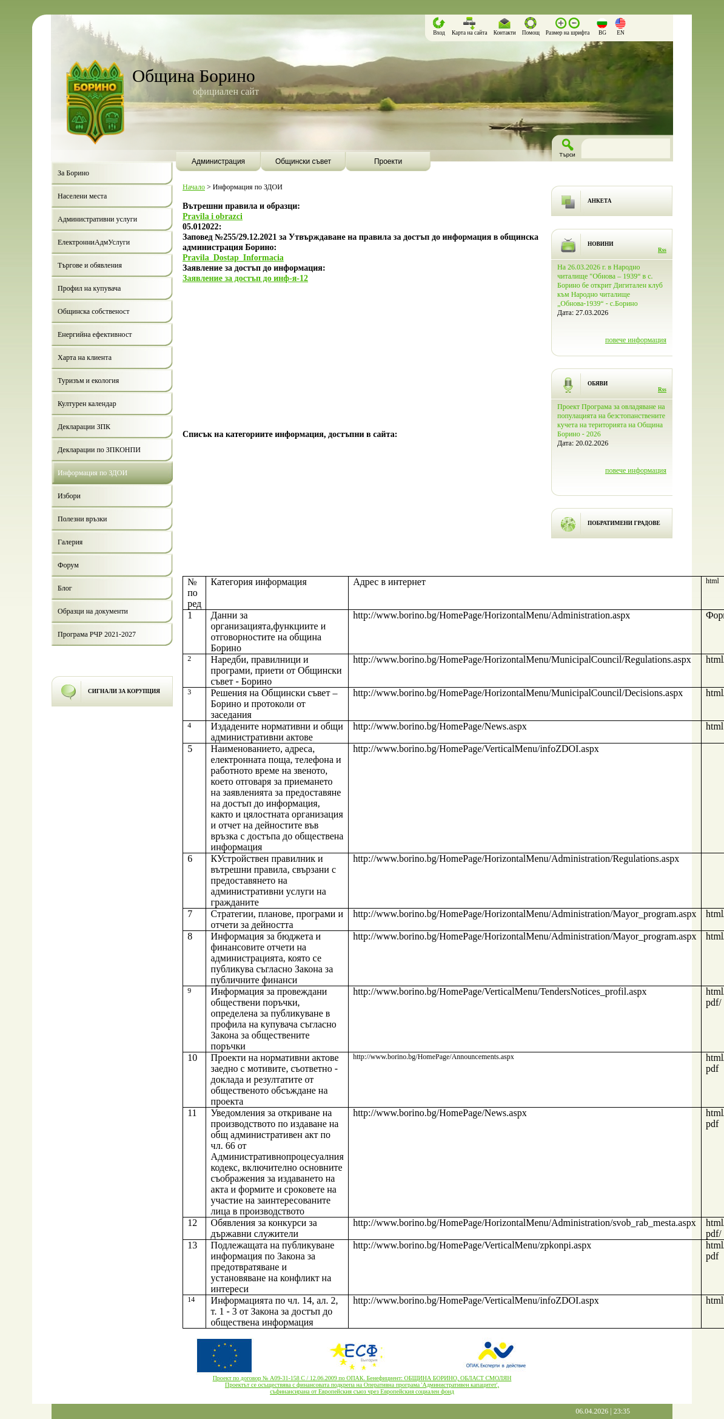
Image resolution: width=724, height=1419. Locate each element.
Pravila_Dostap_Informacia (233, 257)
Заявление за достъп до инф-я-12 (245, 278)
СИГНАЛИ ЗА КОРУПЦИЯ (124, 691)
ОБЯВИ (598, 384)
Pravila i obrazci (213, 216)
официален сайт (226, 91)
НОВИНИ (601, 244)
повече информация (635, 340)
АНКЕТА (599, 201)
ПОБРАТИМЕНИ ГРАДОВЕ (624, 523)
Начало (194, 187)
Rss (662, 250)
